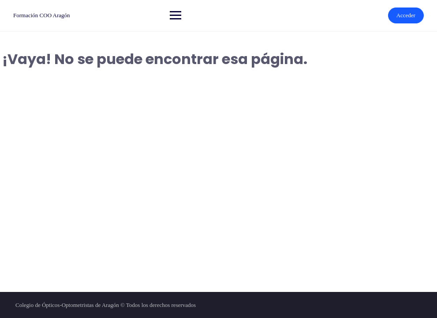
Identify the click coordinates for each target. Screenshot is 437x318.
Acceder (405, 15)
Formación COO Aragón (41, 15)
